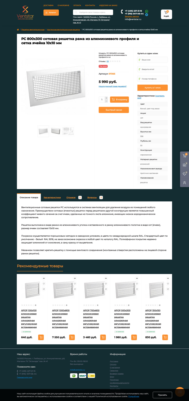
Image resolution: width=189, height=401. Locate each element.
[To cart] (41, 337)
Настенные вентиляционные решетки (63, 30)
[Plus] (106, 98)
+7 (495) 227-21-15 (133, 11)
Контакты (90, 5)
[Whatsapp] (146, 11)
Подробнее (133, 396)
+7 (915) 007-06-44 (134, 13)
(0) (108, 61)
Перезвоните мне (24, 377)
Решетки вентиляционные (32, 30)
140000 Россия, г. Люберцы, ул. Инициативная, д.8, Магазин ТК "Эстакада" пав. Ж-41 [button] (91, 20)
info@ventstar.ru (133, 19)
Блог (112, 377)
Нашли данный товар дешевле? (113, 86)
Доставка (48, 5)
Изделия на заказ (108, 5)
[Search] (76, 12)
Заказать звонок (132, 16)
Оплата (77, 5)
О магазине (63, 5)
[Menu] (51, 13)
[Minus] (106, 101)
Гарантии (114, 371)
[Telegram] (146, 14)
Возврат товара (116, 374)
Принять (162, 395)
